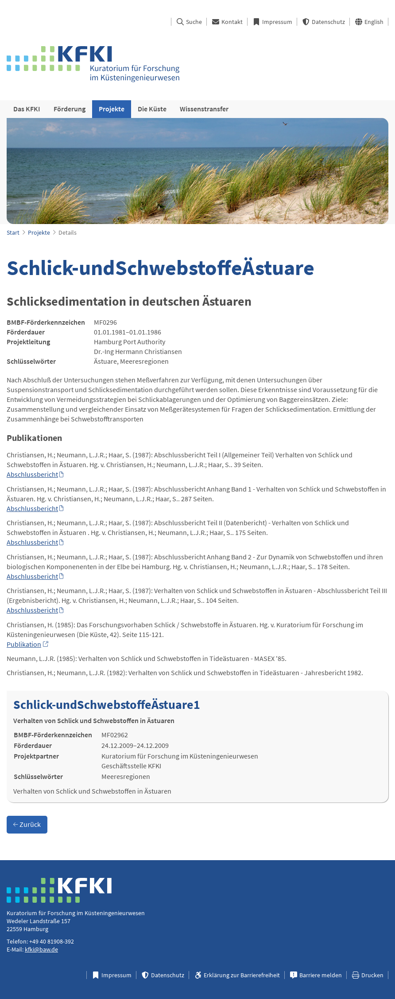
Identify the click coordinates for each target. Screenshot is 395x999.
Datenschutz (323, 22)
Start (13, 232)
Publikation (24, 644)
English (368, 22)
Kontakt (227, 22)
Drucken (367, 975)
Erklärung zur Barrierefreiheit (237, 975)
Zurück (27, 824)
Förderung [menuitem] (69, 108)
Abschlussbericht (32, 474)
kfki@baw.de (41, 949)
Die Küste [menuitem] (152, 108)
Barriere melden (315, 975)
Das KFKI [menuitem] (26, 108)
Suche (189, 22)
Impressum (272, 22)
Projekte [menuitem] (111, 108)
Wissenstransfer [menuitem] (204, 108)
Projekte (39, 232)
